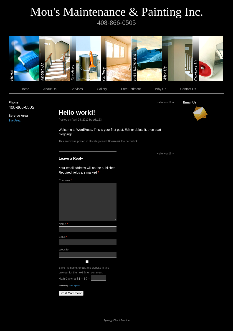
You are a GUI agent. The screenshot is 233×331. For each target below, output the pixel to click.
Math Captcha (67, 278)
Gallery (116, 58)
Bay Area (14, 120)
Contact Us (208, 58)
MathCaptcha (74, 286)
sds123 (97, 119)
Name (63, 224)
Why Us (177, 58)
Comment (65, 180)
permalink (131, 141)
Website (63, 249)
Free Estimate (147, 58)
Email (63, 236)
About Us (54, 58)
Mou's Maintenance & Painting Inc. (116, 11)
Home (24, 58)
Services (85, 58)
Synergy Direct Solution (117, 320)
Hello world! (165, 102)
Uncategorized (97, 141)
